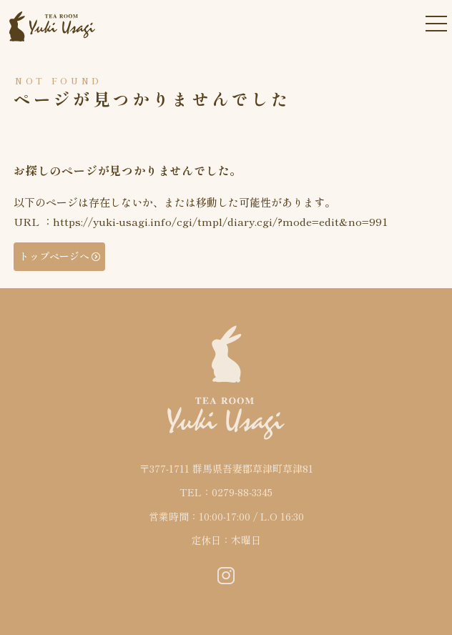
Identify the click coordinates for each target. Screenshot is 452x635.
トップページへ (54, 256)
